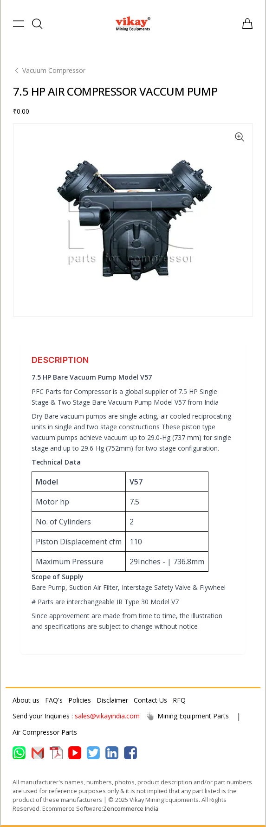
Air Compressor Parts (45, 732)
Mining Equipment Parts (187, 716)
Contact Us (150, 700)
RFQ (179, 700)
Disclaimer (112, 700)
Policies (79, 700)
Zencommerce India (130, 808)
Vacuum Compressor (49, 70)
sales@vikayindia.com (107, 715)
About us (26, 700)
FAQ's (54, 700)
